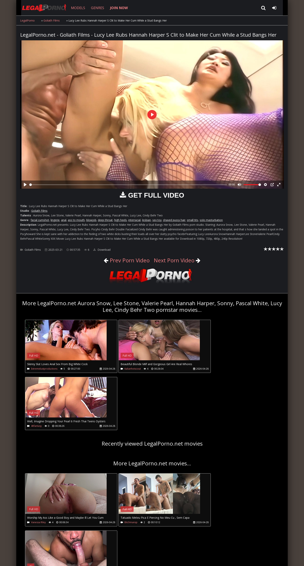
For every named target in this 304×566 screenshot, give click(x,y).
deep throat (105, 220)
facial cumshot (40, 220)
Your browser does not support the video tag (66, 343)
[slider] (128, 185)
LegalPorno (27, 20)
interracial (134, 220)
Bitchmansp (122, 465)
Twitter (108, 548)
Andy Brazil (207, 465)
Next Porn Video (174, 260)
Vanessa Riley (38, 465)
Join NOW (27, 548)
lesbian (146, 220)
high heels (120, 220)
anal (63, 220)
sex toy (157, 220)
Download (102, 249)
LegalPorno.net (41, 8)
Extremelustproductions (44, 368)
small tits (192, 220)
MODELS (75, 7)
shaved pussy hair (174, 220)
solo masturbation (211, 220)
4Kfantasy (206, 368)
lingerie (55, 220)
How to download (84, 548)
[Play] (25, 184)
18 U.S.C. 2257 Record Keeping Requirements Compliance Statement (143, 559)
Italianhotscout (124, 368)
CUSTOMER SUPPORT (51, 548)
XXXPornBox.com (130, 548)
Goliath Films (51, 20)
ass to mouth (76, 220)
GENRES (94, 7)
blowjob (91, 220)
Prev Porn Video (128, 260)
